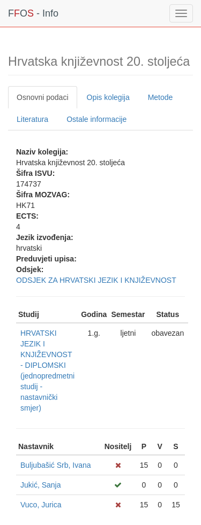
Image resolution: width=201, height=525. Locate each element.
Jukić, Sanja (40, 485)
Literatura (32, 119)
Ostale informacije (96, 119)
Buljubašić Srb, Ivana (55, 465)
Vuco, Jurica (41, 504)
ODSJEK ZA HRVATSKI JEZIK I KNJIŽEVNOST (96, 280)
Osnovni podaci (43, 97)
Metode (160, 97)
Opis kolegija (108, 97)
